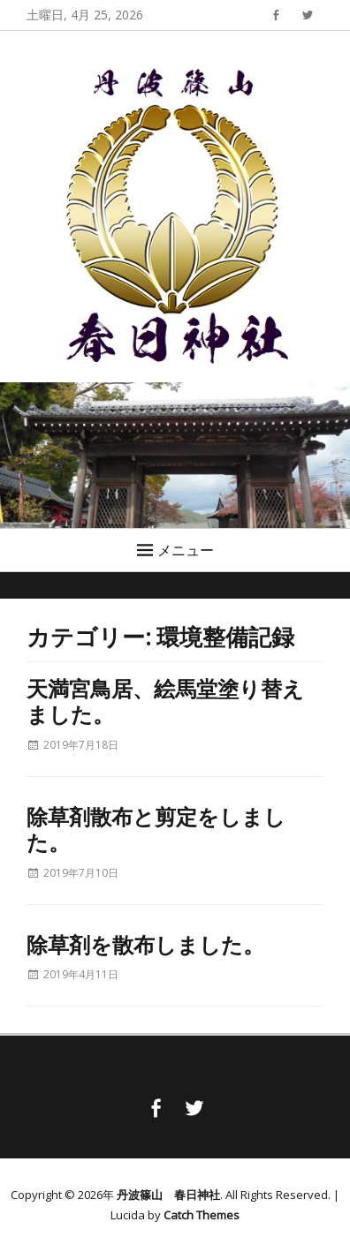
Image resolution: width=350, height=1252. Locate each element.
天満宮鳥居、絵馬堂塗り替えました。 (165, 701)
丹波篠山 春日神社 (168, 1195)
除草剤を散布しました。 (145, 944)
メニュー (185, 550)
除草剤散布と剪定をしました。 (156, 829)
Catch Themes (202, 1215)
